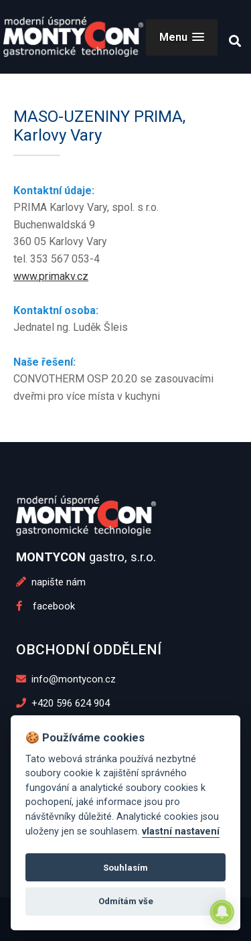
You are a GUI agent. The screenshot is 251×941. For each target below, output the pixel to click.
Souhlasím (125, 868)
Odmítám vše (125, 901)
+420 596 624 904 (63, 703)
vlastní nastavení (181, 831)
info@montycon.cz (66, 679)
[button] (182, 37)
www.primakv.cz (50, 276)
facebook (45, 606)
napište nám (51, 582)
